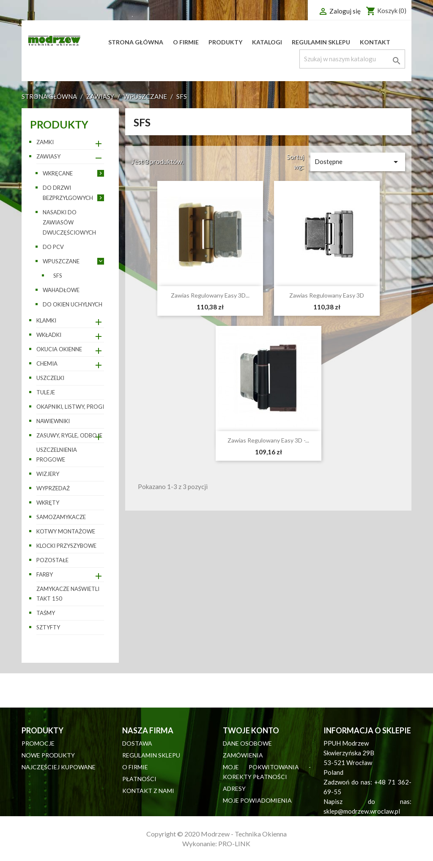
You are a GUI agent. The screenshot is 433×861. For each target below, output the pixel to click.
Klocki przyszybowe (66, 545)
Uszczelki (50, 377)
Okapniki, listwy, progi (70, 406)
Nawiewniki (53, 421)
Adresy (234, 788)
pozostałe (52, 560)
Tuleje (45, 392)
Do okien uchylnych (72, 304)
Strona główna (135, 42)
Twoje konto (251, 730)
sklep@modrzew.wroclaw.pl (361, 811)
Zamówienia (243, 755)
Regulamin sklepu (321, 42)
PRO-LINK (234, 843)
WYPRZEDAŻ (53, 488)
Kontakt (375, 42)
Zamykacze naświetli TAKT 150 (67, 593)
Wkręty (47, 502)
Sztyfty (48, 627)
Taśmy (45, 613)
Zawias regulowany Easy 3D (326, 295)
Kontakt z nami (148, 790)
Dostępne (358, 162)
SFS (57, 275)
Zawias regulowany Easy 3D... (210, 295)
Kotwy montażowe (65, 531)
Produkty (225, 42)
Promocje (38, 743)
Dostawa (137, 743)
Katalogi (267, 42)
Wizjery (47, 473)
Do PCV (53, 246)
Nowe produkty (48, 755)
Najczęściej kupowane (59, 767)
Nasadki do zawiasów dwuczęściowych (69, 222)
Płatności (139, 778)
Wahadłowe (61, 290)
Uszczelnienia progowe (56, 454)
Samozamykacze (61, 517)
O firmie (186, 42)
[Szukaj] (352, 58)
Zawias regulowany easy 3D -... (268, 440)
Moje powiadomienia (257, 800)
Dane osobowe (247, 743)
